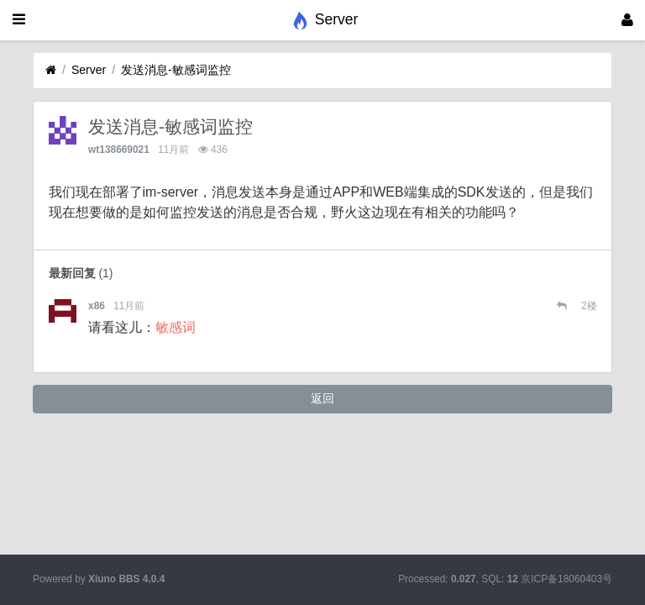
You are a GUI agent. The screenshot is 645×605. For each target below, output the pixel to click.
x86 (96, 306)
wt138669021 (118, 149)
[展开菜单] (19, 20)
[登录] (627, 20)
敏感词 (175, 327)
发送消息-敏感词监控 (176, 69)
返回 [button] (322, 398)
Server (88, 69)
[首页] (50, 70)
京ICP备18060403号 (566, 579)
